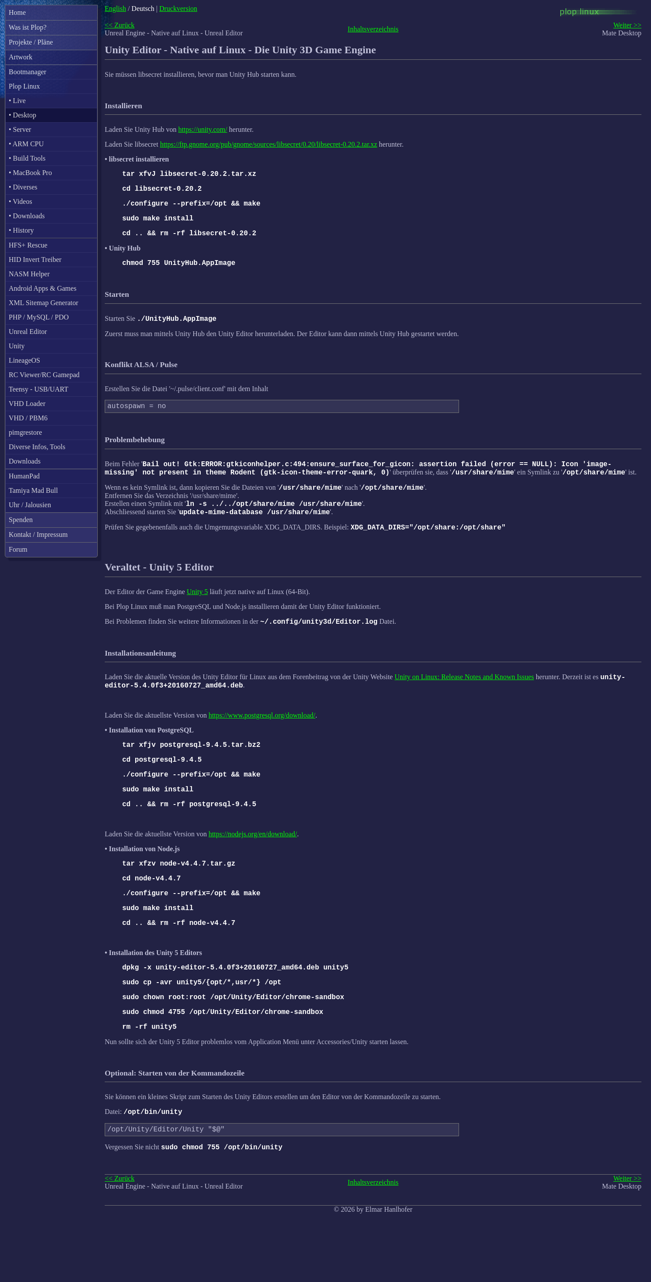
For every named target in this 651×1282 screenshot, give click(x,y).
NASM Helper (29, 274)
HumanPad (24, 476)
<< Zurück (119, 25)
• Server (20, 129)
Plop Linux (24, 86)
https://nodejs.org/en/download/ (253, 868)
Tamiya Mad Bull (33, 490)
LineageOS (24, 360)
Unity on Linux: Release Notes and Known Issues (464, 701)
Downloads (25, 461)
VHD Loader (27, 403)
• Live (17, 100)
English (115, 8)
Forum (18, 549)
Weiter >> (627, 25)
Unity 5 (197, 613)
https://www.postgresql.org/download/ (262, 740)
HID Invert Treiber (35, 259)
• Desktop (22, 115)
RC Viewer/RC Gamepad (44, 374)
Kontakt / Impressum (38, 534)
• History (21, 230)
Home (17, 12)
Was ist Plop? (28, 27)
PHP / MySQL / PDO (39, 317)
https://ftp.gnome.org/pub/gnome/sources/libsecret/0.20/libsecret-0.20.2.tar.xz (268, 144)
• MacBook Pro (30, 172)
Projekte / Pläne (31, 42)
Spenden (21, 519)
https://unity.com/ (202, 129)
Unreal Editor (28, 331)
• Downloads (27, 216)
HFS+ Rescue (28, 245)
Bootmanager (27, 72)
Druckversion (178, 8)
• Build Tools (27, 158)
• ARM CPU (26, 144)
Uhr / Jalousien (30, 505)
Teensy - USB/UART (39, 389)
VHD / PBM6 (28, 418)
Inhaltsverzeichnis (373, 29)
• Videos (20, 201)
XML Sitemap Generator (43, 302)
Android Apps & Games (42, 288)
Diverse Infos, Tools (37, 446)
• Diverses (23, 187)
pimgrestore (25, 432)
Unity (16, 346)
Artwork (20, 57)
